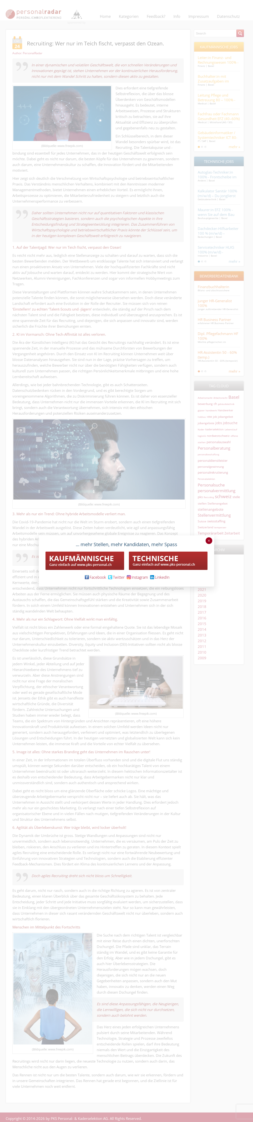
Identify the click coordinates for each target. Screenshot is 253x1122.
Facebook (95, 577)
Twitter (116, 577)
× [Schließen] (208, 540)
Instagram (137, 577)
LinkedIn (159, 577)
